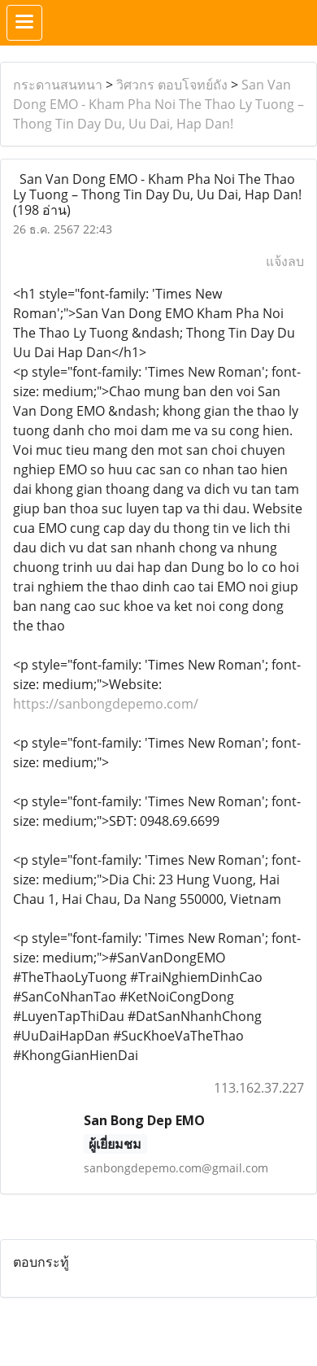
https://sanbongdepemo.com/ (105, 704)
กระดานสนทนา (57, 85)
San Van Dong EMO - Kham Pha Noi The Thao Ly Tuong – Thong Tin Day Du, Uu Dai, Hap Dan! (158, 104)
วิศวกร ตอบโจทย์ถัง (172, 85)
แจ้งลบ (285, 261)
